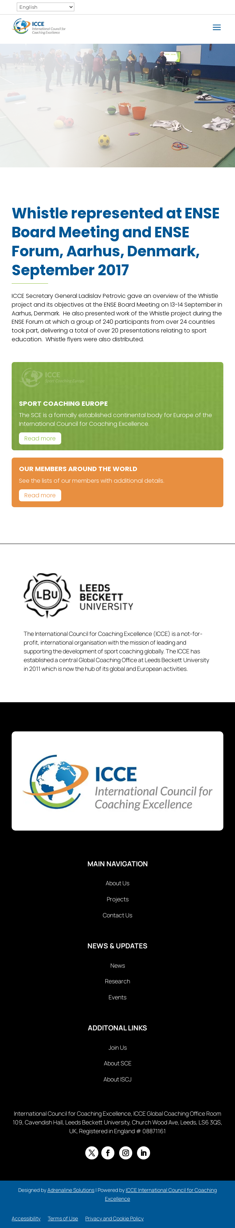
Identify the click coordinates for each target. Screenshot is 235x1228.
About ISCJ (117, 1079)
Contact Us (117, 915)
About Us (117, 883)
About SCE (118, 1063)
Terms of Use (63, 1218)
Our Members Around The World (78, 468)
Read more (40, 438)
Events (117, 997)
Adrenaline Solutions (70, 1189)
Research (117, 981)
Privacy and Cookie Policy (114, 1218)
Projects (118, 899)
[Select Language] (45, 7)
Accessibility (26, 1218)
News (117, 965)
